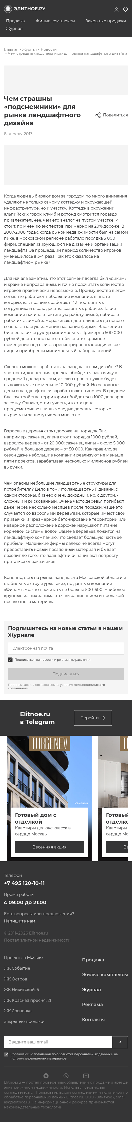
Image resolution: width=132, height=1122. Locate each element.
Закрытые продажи (106, 21)
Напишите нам (19, 921)
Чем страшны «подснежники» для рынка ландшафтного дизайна (67, 53)
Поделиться (111, 115)
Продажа (15, 21)
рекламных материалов (47, 1058)
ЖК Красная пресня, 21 (27, 1000)
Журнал (14, 28)
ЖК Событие (17, 968)
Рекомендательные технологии (33, 1107)
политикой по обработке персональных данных (72, 1054)
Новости (49, 49)
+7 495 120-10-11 (24, 883)
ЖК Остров (15, 979)
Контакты (93, 1019)
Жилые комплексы (55, 21)
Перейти (93, 717)
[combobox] (35, 957)
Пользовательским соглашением (66, 1092)
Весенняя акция (49, 847)
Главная (11, 49)
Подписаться (66, 674)
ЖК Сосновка (18, 1011)
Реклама (92, 1004)
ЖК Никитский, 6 (21, 989)
